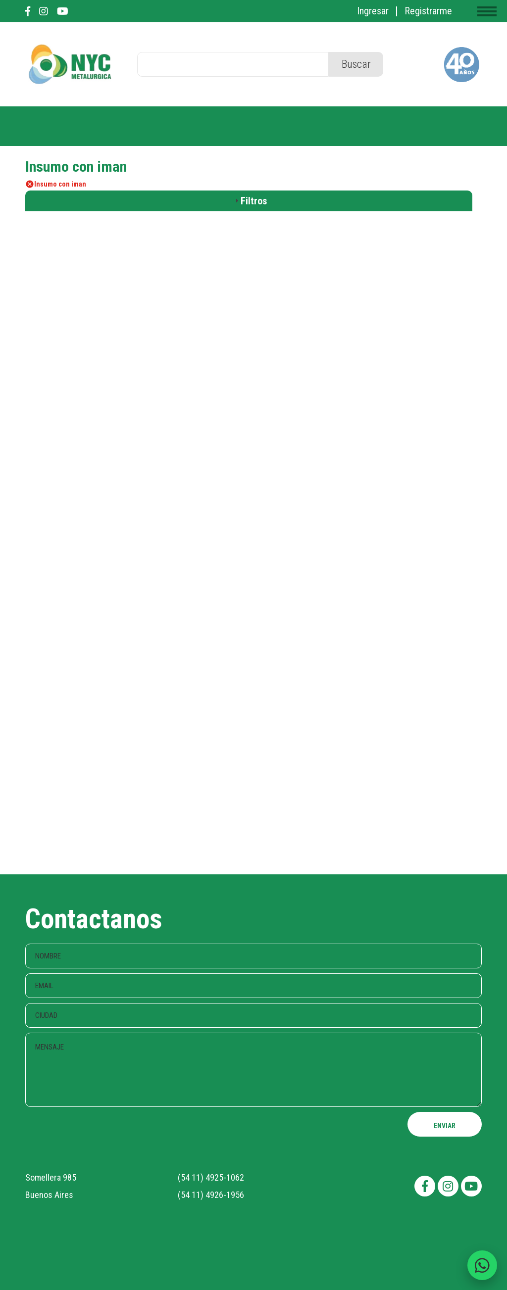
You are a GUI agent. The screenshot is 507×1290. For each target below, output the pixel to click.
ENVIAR (445, 1126)
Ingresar (373, 11)
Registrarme (428, 11)
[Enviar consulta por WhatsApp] (482, 1265)
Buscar (356, 64)
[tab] (248, 201)
